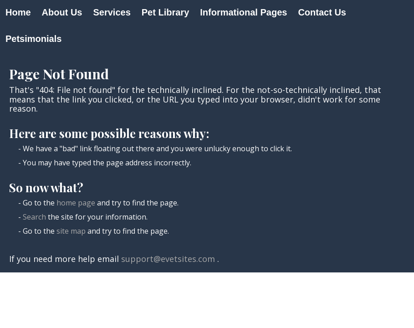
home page (75, 203)
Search (34, 217)
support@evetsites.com (168, 258)
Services (111, 12)
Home (18, 12)
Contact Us (322, 12)
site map (71, 231)
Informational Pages (243, 12)
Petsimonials (33, 39)
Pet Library (165, 12)
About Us (62, 12)
